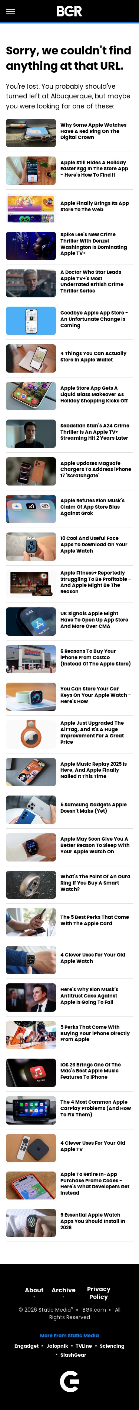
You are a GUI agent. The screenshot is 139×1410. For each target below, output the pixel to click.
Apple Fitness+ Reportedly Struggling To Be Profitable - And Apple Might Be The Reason (95, 582)
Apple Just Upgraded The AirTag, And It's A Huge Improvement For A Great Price (92, 732)
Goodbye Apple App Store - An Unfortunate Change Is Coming (94, 319)
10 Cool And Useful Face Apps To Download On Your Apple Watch (94, 544)
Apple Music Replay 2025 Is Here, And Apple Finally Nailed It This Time (93, 770)
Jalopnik (57, 1346)
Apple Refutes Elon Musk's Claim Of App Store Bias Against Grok (92, 507)
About (34, 1290)
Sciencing (112, 1346)
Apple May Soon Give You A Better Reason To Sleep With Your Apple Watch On (95, 845)
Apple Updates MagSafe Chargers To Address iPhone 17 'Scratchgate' (95, 470)
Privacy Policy (98, 1293)
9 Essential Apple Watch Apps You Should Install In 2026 (92, 1221)
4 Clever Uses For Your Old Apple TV (92, 1146)
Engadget (26, 1346)
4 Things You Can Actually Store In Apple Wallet (93, 357)
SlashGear (73, 1355)
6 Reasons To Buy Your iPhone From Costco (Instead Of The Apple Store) (95, 657)
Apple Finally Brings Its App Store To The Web (94, 206)
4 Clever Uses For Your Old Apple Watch (92, 958)
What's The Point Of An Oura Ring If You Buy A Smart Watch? (95, 883)
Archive (64, 1290)
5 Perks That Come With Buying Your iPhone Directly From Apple (95, 1033)
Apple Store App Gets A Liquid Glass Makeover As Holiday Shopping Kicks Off (94, 394)
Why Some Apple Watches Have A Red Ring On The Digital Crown (93, 131)
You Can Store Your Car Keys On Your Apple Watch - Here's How (95, 695)
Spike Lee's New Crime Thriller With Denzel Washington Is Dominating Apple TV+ (93, 244)
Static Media (55, 1310)
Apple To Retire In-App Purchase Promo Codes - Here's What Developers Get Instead (94, 1184)
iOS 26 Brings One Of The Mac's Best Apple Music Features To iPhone (90, 1071)
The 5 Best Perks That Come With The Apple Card (94, 920)
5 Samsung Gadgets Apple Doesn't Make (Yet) (93, 808)
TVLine (84, 1346)
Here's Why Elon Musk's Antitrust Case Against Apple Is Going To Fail (89, 996)
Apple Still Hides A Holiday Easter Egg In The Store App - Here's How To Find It (94, 169)
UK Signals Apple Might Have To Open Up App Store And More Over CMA (94, 620)
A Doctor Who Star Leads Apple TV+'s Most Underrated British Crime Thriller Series (91, 281)
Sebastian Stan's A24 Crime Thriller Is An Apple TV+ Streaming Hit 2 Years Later (94, 432)
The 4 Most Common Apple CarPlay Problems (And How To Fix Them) (95, 1108)
